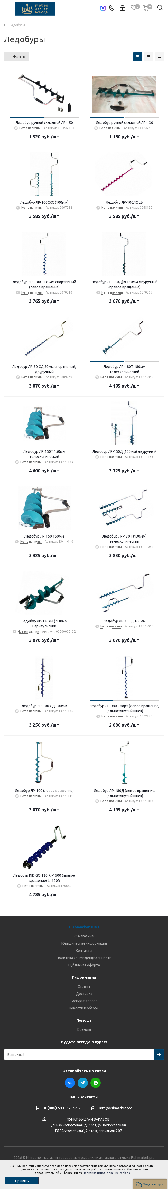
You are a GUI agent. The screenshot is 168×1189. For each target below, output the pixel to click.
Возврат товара (84, 1001)
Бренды (84, 1029)
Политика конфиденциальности (84, 958)
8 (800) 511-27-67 (60, 1108)
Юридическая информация (84, 943)
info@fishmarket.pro (115, 1108)
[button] (150, 1184)
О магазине (84, 936)
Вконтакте (70, 1083)
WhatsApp (95, 1083)
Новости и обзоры (84, 1008)
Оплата (84, 986)
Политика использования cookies (106, 1172)
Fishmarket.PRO (84, 927)
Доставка (84, 994)
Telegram (83, 1083)
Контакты (84, 951)
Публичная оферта (84, 965)
